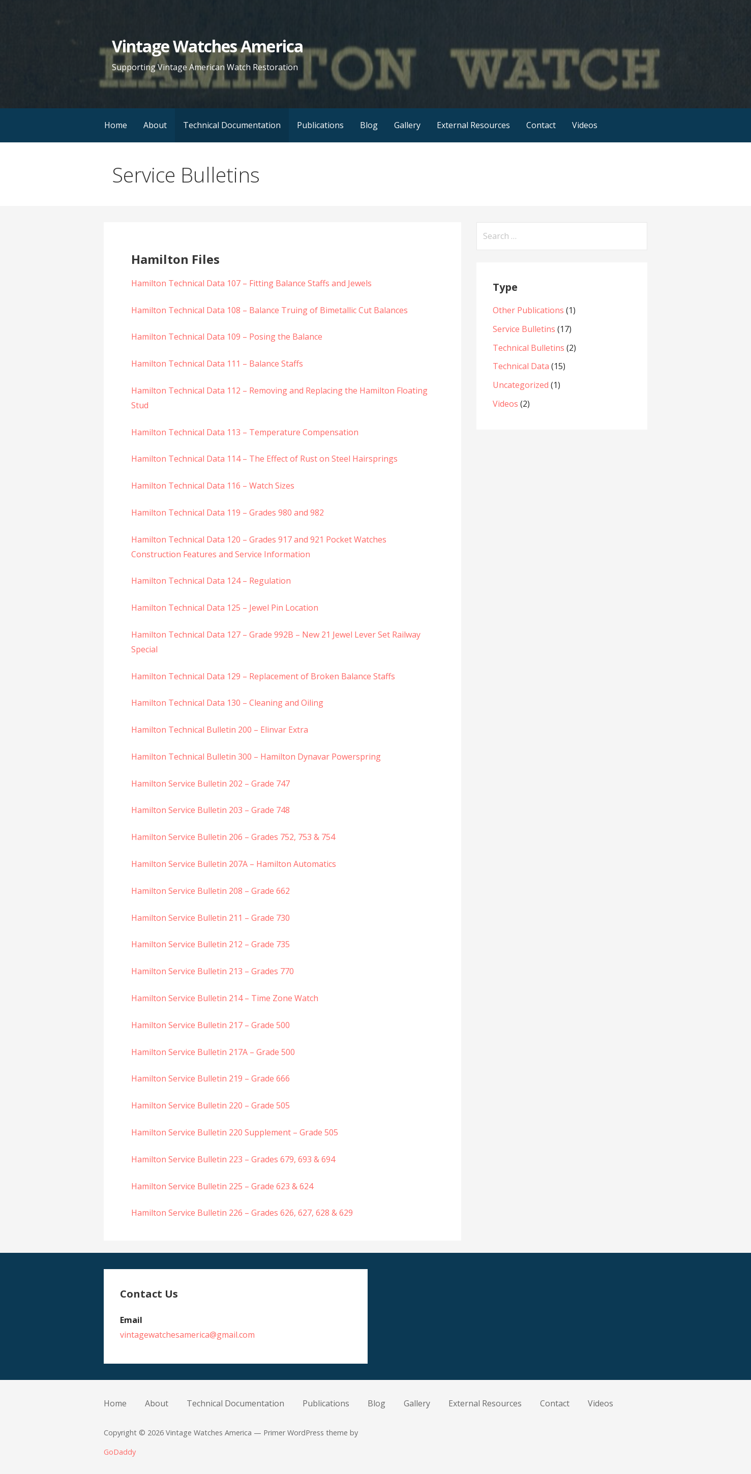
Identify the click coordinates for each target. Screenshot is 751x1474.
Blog (369, 125)
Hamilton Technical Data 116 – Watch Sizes (212, 485)
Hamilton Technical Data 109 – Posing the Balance (226, 336)
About (155, 125)
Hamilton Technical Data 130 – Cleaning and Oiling (227, 702)
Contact (541, 125)
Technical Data (521, 366)
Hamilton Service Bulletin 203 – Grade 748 (210, 810)
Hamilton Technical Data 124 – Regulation (211, 580)
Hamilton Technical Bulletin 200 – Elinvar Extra (219, 729)
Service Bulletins (524, 329)
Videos (584, 125)
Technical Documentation (232, 125)
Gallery (407, 125)
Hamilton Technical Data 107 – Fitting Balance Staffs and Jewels (251, 283)
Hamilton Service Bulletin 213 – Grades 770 (212, 971)
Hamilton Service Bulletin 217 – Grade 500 (210, 1025)
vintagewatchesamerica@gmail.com (187, 1334)
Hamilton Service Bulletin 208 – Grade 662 (210, 890)
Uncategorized (521, 384)
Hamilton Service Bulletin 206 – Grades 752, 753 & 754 (233, 837)
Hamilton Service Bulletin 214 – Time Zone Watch (224, 998)
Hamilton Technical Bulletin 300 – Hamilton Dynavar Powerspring (256, 756)
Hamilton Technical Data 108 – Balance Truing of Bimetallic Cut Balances (269, 310)
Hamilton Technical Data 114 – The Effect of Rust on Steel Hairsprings (264, 458)
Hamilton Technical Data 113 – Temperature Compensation (244, 432)
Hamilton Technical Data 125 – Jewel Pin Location (224, 607)
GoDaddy (120, 1452)
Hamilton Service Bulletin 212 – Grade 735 (210, 944)
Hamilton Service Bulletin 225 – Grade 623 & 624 (222, 1186)
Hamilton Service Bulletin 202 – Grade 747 (210, 783)
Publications (320, 125)
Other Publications (528, 310)
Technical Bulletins (528, 347)
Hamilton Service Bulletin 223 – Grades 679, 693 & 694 (233, 1159)
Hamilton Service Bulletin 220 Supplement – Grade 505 (234, 1132)
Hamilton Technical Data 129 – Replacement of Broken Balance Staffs (263, 676)
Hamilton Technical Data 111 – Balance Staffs (217, 363)
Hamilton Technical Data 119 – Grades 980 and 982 (227, 512)
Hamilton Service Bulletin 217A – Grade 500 (213, 1052)
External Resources (473, 125)
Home (115, 125)
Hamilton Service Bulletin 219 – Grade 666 (210, 1078)
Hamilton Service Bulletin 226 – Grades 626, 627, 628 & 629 (242, 1212)
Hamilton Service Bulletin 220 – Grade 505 (210, 1105)
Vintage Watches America (207, 46)
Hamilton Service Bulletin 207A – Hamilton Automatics (233, 863)
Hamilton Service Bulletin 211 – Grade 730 (210, 917)
